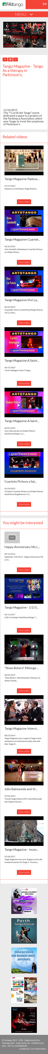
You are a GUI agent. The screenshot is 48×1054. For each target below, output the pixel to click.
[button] (24, 160)
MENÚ (24, 14)
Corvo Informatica (38, 1048)
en (45, 3)
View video (24, 201)
